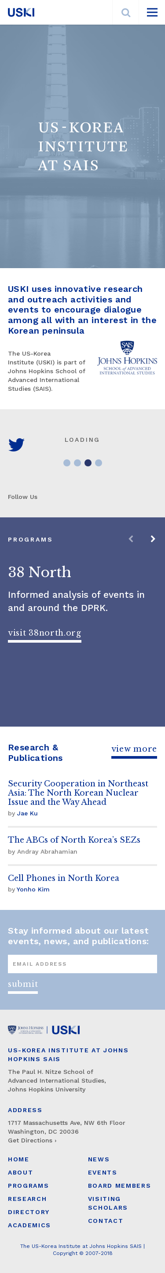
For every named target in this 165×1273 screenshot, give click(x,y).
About (20, 1172)
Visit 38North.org (44, 633)
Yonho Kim (33, 889)
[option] (82, 622)
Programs (28, 1185)
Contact (106, 1220)
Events (102, 1172)
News (99, 1159)
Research (27, 1198)
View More (134, 749)
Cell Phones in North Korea (63, 878)
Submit (23, 984)
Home (18, 1159)
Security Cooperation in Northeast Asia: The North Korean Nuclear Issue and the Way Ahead (78, 793)
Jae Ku (27, 813)
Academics (29, 1225)
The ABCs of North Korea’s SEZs (74, 840)
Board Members (119, 1185)
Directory (29, 1211)
